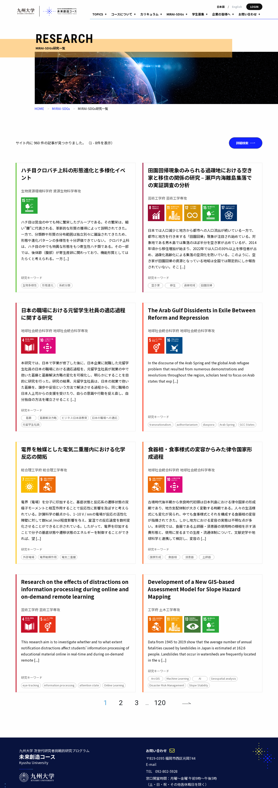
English (237, 6)
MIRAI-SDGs (61, 101)
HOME (39, 101)
